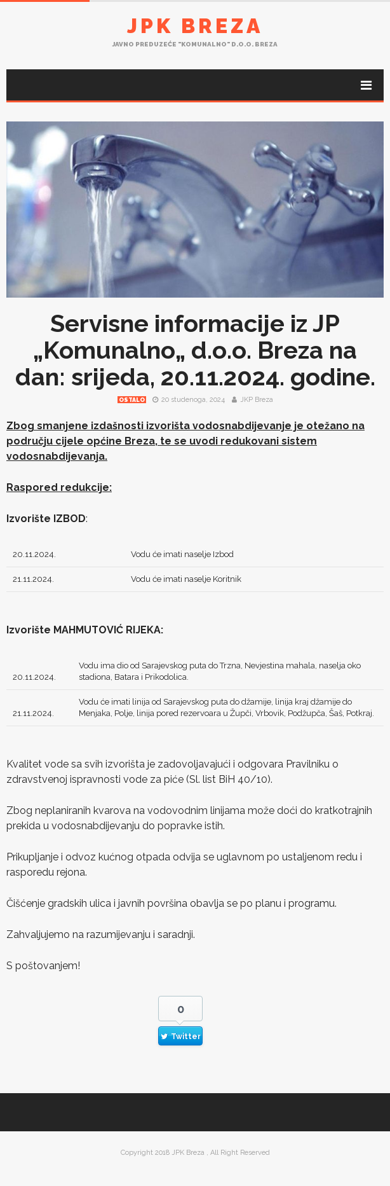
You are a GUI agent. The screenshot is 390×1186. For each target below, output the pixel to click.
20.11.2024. (34, 554)
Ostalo (132, 400)
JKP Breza (256, 400)
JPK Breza (195, 26)
